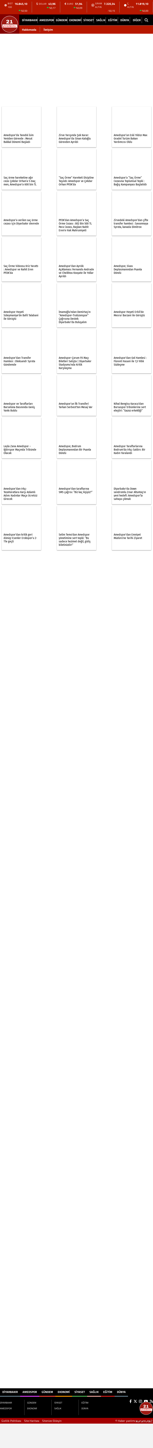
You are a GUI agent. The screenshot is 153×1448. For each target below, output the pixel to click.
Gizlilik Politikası (11, 1421)
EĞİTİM (112, 20)
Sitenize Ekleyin (52, 1421)
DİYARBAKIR (29, 20)
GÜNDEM (61, 20)
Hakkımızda (29, 29)
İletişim (48, 29)
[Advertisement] (33, 68)
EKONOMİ (75, 20)
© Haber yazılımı (134, 1421)
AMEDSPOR (46, 20)
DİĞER (137, 20)
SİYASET (88, 20)
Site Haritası (31, 1421)
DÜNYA (124, 20)
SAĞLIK (100, 20)
